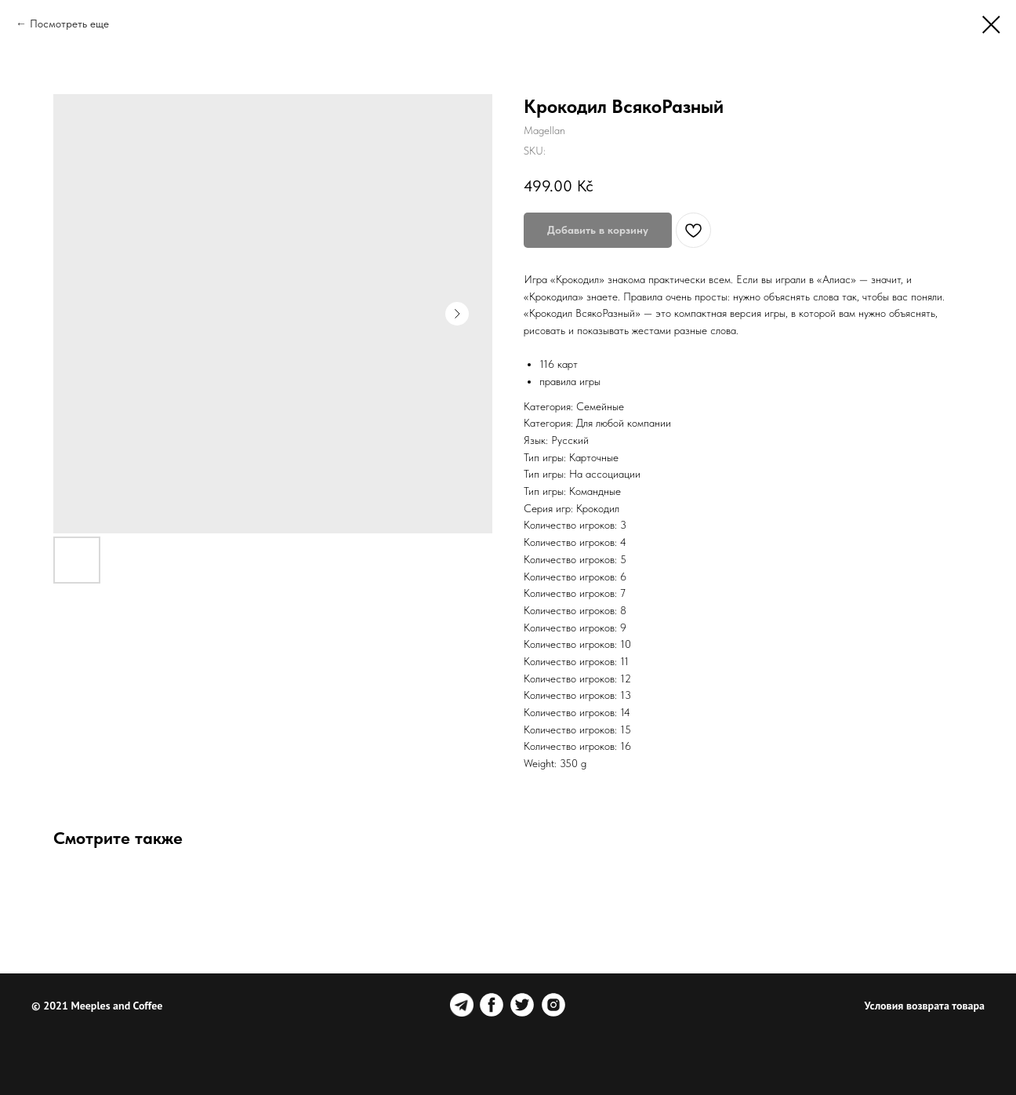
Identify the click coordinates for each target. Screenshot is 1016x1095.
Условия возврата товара (925, 1006)
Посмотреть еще (69, 23)
